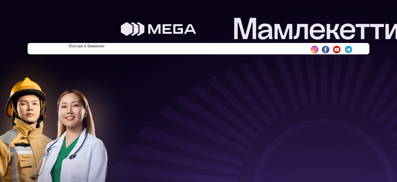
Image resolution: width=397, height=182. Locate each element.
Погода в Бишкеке (87, 46)
